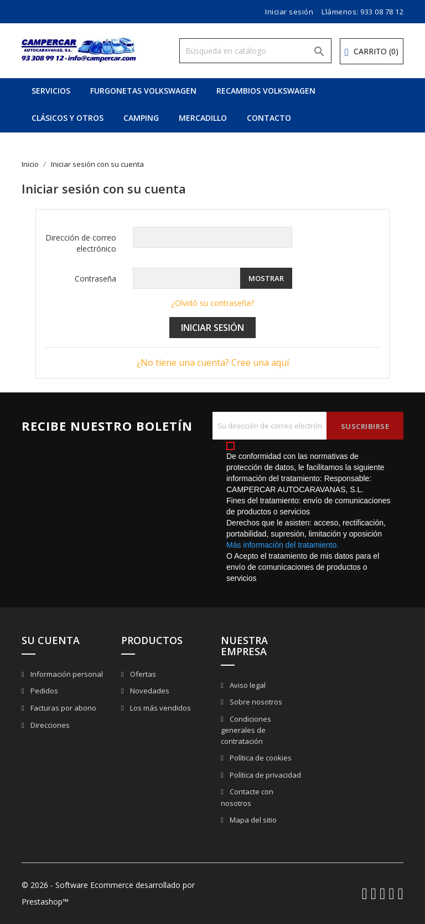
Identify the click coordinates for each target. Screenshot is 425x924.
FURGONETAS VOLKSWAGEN (143, 90)
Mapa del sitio (252, 820)
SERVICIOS (51, 90)
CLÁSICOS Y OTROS (67, 118)
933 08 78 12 (381, 12)
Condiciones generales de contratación (246, 730)
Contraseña (95, 278)
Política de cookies (260, 758)
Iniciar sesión (212, 327)
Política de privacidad (264, 775)
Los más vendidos (159, 708)
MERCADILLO (203, 118)
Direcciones (49, 725)
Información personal (66, 674)
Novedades (148, 691)
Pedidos (43, 691)
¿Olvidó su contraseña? (212, 303)
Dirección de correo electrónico (80, 243)
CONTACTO (269, 118)
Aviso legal (247, 685)
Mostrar (266, 278)
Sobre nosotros (255, 702)
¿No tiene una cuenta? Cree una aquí (213, 362)
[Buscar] (255, 50)
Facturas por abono (62, 708)
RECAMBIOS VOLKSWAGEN (265, 90)
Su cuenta (51, 640)
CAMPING (141, 118)
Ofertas (142, 674)
